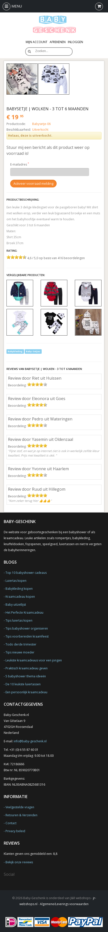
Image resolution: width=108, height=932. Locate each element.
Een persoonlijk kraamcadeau (26, 692)
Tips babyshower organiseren (26, 628)
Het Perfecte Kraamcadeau (24, 612)
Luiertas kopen (15, 581)
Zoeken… (41, 51)
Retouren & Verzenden (21, 815)
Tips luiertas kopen (18, 620)
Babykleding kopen (19, 588)
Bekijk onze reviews (19, 862)
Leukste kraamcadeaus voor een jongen (33, 660)
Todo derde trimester (20, 644)
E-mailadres (18, 164)
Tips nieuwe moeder (19, 652)
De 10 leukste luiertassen (23, 684)
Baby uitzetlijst (15, 604)
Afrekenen (58, 42)
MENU (12, 6)
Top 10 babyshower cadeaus (26, 573)
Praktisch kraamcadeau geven (26, 668)
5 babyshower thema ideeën (25, 676)
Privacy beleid (15, 831)
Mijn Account (36, 42)
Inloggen (75, 42)
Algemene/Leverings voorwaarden (64, 904)
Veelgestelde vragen (19, 807)
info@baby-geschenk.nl (30, 741)
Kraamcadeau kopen (20, 596)
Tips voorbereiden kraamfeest (27, 636)
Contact (10, 823)
